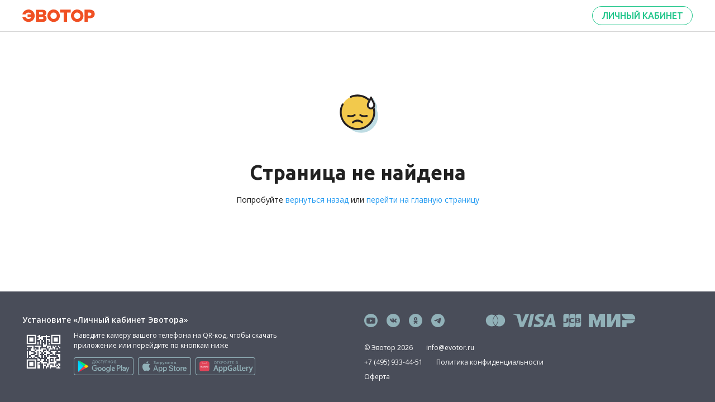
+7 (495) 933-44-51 (393, 362)
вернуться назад (317, 199)
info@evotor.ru (450, 347)
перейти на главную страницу (422, 199)
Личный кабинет (642, 16)
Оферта (377, 376)
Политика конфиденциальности (490, 362)
